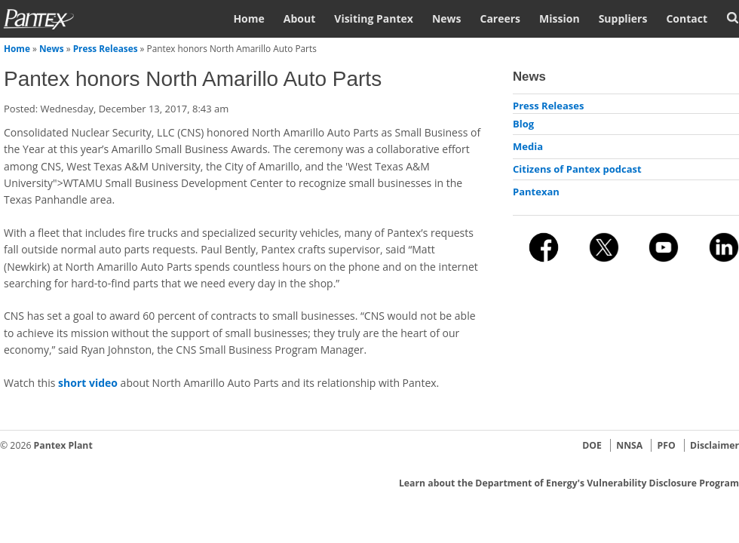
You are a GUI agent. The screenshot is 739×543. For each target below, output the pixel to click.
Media (528, 146)
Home (248, 18)
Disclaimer (714, 445)
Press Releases (105, 48)
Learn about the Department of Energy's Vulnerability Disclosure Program (569, 483)
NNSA (629, 445)
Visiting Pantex (373, 18)
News (446, 18)
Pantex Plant (63, 445)
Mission (559, 18)
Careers (500, 18)
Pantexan (536, 191)
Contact (686, 18)
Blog (523, 123)
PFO (667, 445)
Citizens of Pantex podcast (577, 169)
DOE (592, 445)
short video (88, 383)
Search (732, 17)
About (299, 18)
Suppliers (623, 18)
